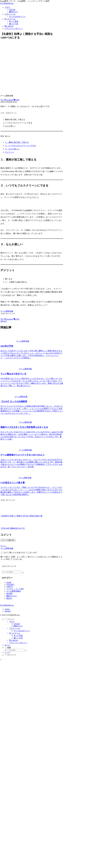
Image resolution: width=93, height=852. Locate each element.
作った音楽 (18, 636)
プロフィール (14, 628)
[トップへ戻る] (1, 659)
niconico (8, 611)
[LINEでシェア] (16, 100)
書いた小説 (18, 638)
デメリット (9, 152)
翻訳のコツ (18, 626)
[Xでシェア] (2, 100)
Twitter (7, 609)
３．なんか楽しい (12, 149)
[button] (23, 572)
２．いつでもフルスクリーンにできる (20, 146)
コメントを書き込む (8, 540)
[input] (12, 572)
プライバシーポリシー (18, 643)
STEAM (17, 624)
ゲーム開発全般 (6, 311)
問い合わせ (13, 640)
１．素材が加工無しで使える (17, 142)
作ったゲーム (14, 633)
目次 (2, 136)
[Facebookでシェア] (8, 100)
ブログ (12, 622)
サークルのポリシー (22, 631)
